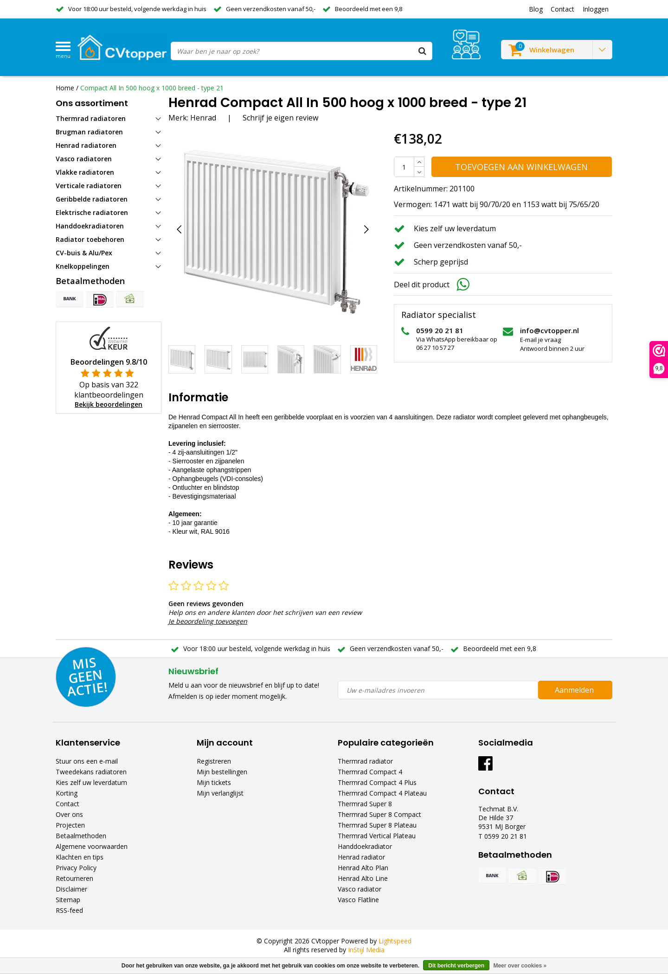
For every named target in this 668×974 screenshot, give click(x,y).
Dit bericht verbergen (456, 965)
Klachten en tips (79, 857)
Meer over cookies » (519, 965)
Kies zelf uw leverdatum (91, 782)
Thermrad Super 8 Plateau (377, 825)
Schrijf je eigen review (280, 118)
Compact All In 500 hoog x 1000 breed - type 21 (152, 87)
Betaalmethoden (81, 835)
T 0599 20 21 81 (502, 836)
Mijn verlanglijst (220, 793)
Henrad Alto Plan (363, 867)
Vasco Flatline (358, 899)
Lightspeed (395, 940)
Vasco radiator (359, 889)
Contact (67, 803)
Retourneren (74, 878)
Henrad (203, 118)
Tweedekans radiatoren (91, 771)
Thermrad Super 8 (365, 803)
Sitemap (68, 899)
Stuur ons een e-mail (87, 761)
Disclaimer (71, 889)
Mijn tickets (214, 782)
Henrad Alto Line (363, 878)
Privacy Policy (76, 867)
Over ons (69, 814)
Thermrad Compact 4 (370, 771)
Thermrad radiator (365, 761)
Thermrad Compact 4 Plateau (382, 793)
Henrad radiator (361, 857)
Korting (66, 793)
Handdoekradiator (365, 846)
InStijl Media (366, 949)
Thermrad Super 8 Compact (379, 814)
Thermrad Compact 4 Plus (377, 782)
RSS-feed (69, 910)
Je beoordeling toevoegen (207, 621)
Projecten (70, 825)
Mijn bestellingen (222, 771)
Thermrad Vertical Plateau (377, 835)
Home (65, 87)
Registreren (214, 761)
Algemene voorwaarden (92, 846)
